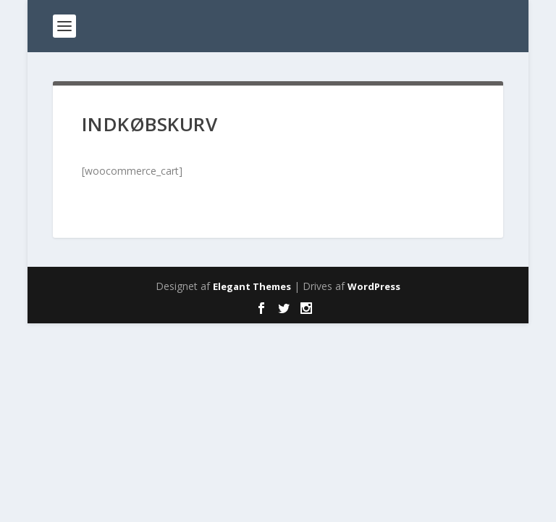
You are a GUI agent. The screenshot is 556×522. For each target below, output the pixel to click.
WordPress (374, 286)
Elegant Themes (252, 286)
